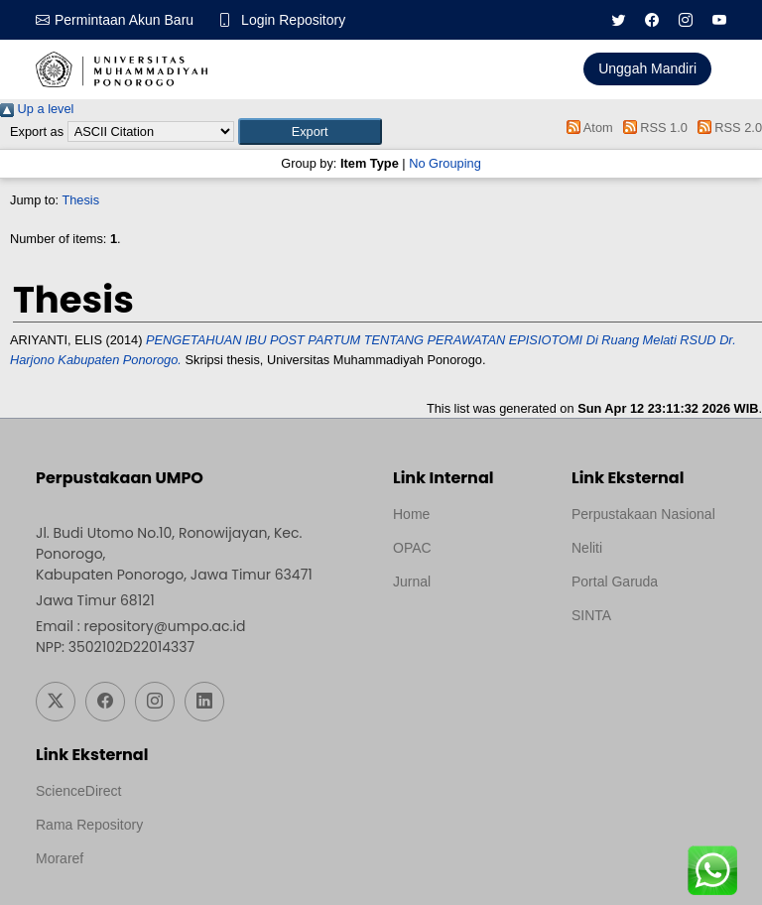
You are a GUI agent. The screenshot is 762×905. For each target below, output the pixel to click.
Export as (37, 131)
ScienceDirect (78, 791)
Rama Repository (89, 825)
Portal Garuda (615, 581)
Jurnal (412, 581)
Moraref (59, 858)
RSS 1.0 (652, 127)
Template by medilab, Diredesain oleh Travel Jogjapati (462, 629)
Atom (587, 127)
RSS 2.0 (726, 127)
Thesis (80, 200)
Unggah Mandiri (647, 68)
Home (411, 514)
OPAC (412, 548)
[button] (310, 131)
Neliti (587, 548)
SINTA (591, 615)
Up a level (36, 108)
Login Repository (293, 20)
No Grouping (445, 163)
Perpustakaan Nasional (643, 514)
